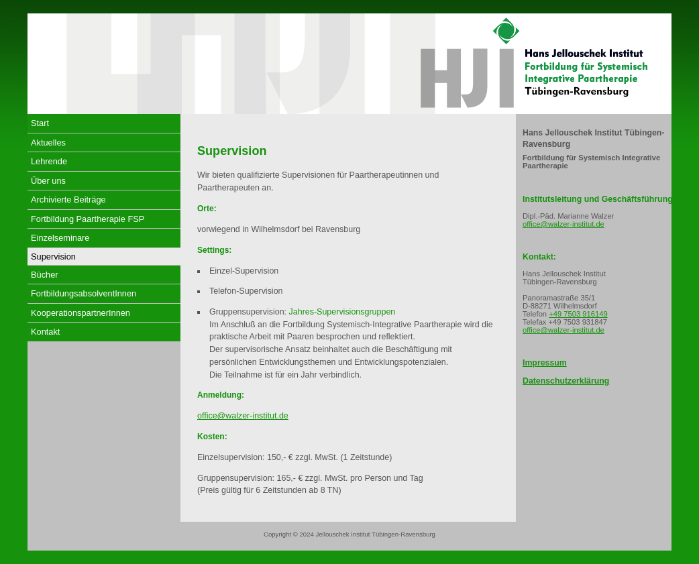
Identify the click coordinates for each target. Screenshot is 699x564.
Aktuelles (48, 142)
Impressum (545, 363)
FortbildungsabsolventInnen (83, 293)
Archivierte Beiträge (68, 199)
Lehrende (49, 161)
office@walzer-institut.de (242, 415)
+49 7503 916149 (578, 314)
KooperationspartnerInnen (80, 313)
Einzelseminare (60, 238)
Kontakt (45, 332)
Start (40, 123)
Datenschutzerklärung (566, 381)
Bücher (44, 275)
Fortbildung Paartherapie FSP (87, 219)
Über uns (48, 181)
